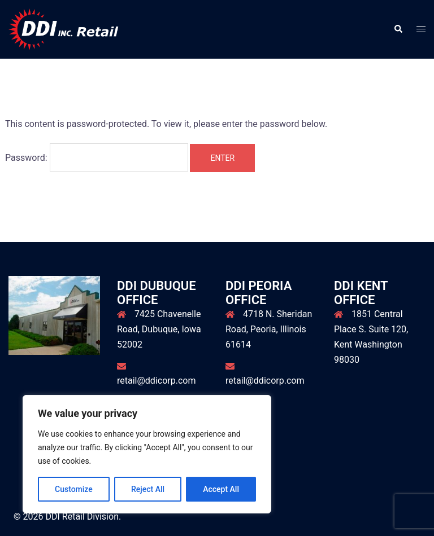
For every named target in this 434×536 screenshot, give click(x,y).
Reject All (147, 489)
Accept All (221, 489)
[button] (397, 29)
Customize (74, 489)
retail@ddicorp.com (156, 380)
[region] (147, 454)
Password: (96, 157)
